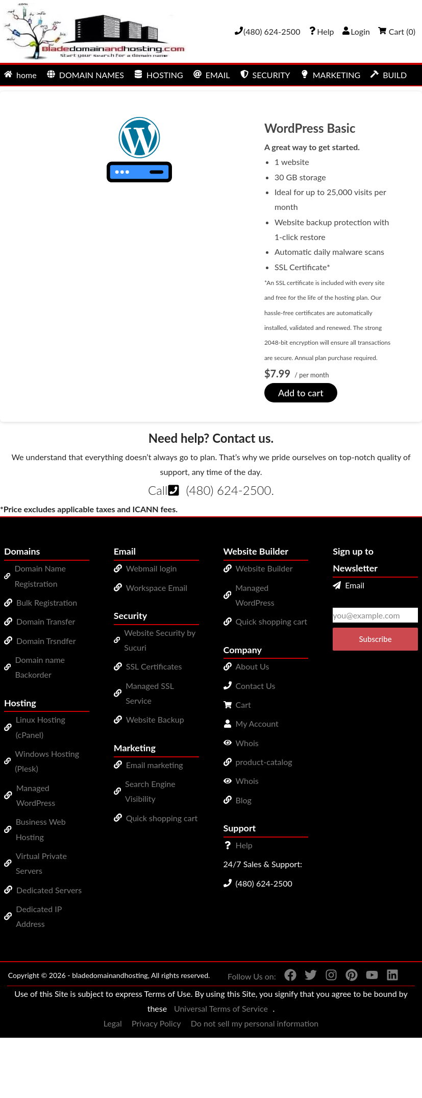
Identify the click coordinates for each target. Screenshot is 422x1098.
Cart (243, 704)
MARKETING (330, 75)
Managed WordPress (35, 795)
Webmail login (151, 568)
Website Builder (264, 568)
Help (244, 845)
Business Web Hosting (41, 829)
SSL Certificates (154, 666)
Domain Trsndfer (46, 641)
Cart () (396, 31)
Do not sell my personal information (255, 1023)
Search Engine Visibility (150, 791)
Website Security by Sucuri (159, 640)
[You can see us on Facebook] (286, 977)
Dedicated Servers (49, 890)
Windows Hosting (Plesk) (47, 761)
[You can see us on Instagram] (327, 977)
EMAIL (211, 75)
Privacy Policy (156, 1023)
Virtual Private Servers (41, 863)
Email (348, 585)
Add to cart (301, 392)
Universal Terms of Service (221, 1008)
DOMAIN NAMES (85, 75)
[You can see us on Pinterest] (347, 977)
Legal (113, 1023)
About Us (252, 666)
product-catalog (264, 762)
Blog (244, 800)
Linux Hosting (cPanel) (40, 726)
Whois (247, 743)
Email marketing (154, 765)
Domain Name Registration (40, 575)
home (20, 75)
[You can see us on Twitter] (306, 977)
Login (356, 31)
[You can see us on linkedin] (388, 977)
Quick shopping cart (162, 818)
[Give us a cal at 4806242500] (267, 31)
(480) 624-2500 (228, 490)
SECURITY (265, 75)
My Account (257, 723)
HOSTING (158, 75)
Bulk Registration (46, 602)
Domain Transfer (45, 621)
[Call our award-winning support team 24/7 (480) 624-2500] (321, 31)
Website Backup (155, 719)
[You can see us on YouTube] (368, 977)
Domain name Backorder (40, 667)
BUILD (388, 75)
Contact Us (256, 685)
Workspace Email (156, 587)
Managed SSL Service (149, 693)
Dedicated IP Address (39, 916)
